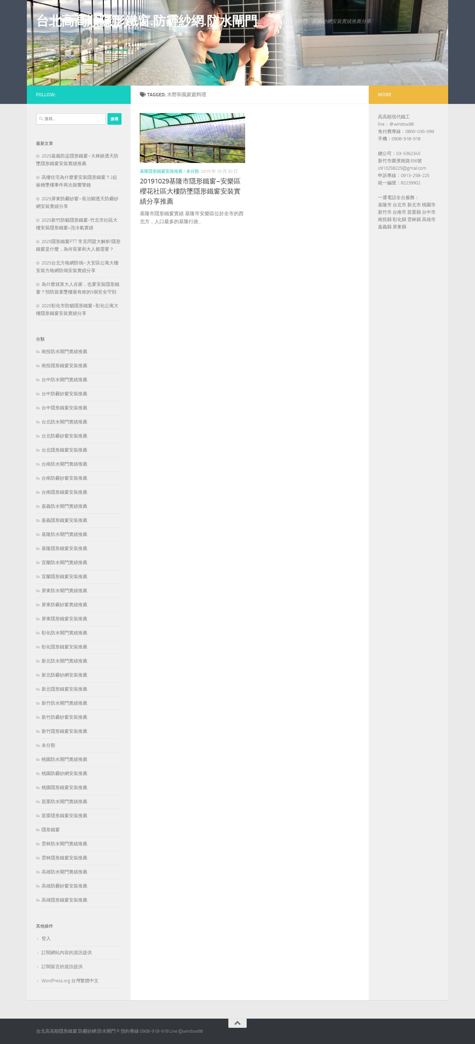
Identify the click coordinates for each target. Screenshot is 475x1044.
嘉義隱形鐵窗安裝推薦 (64, 520)
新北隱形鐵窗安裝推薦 (64, 689)
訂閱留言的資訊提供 (62, 966)
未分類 (192, 171)
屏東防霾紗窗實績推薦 (64, 604)
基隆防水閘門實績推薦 (64, 534)
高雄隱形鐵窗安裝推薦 (64, 900)
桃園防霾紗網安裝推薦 (64, 773)
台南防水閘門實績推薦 (64, 464)
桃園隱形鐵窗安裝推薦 (64, 787)
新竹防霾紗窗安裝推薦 (64, 717)
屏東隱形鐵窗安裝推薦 (64, 619)
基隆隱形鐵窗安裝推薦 (161, 171)
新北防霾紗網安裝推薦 (64, 675)
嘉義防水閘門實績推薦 (64, 506)
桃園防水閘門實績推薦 (64, 759)
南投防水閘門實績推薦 (64, 351)
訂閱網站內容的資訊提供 (67, 952)
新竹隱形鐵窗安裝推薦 (64, 731)
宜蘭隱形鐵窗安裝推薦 (64, 576)
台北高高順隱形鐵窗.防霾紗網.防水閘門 (146, 21)
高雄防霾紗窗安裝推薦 (64, 886)
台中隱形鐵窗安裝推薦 (64, 408)
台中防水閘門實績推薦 (64, 379)
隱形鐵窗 (51, 829)
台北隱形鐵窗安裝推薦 (64, 450)
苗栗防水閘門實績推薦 (64, 801)
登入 (46, 938)
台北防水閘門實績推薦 (64, 422)
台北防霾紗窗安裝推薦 (64, 436)
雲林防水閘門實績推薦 (64, 844)
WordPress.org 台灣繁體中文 (70, 980)
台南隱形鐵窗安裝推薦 (64, 492)
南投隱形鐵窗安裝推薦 (64, 365)
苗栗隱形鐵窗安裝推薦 (64, 815)
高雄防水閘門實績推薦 (64, 872)
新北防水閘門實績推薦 (64, 661)
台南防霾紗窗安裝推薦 (64, 478)
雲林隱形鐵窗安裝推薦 (64, 858)
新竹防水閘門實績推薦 (64, 703)
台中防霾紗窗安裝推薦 (64, 394)
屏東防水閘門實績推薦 (64, 590)
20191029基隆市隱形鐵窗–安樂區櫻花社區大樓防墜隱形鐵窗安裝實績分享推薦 (190, 191)
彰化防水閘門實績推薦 (64, 633)
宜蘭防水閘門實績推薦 (64, 562)
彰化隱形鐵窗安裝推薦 (64, 647)
